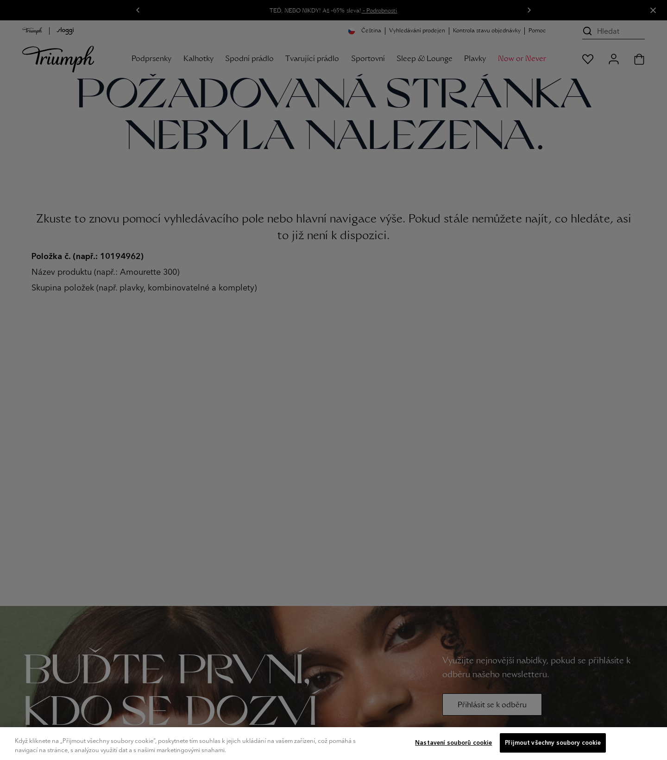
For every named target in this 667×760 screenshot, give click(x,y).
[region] (333, 743)
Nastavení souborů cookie (453, 742)
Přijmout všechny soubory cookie (553, 742)
